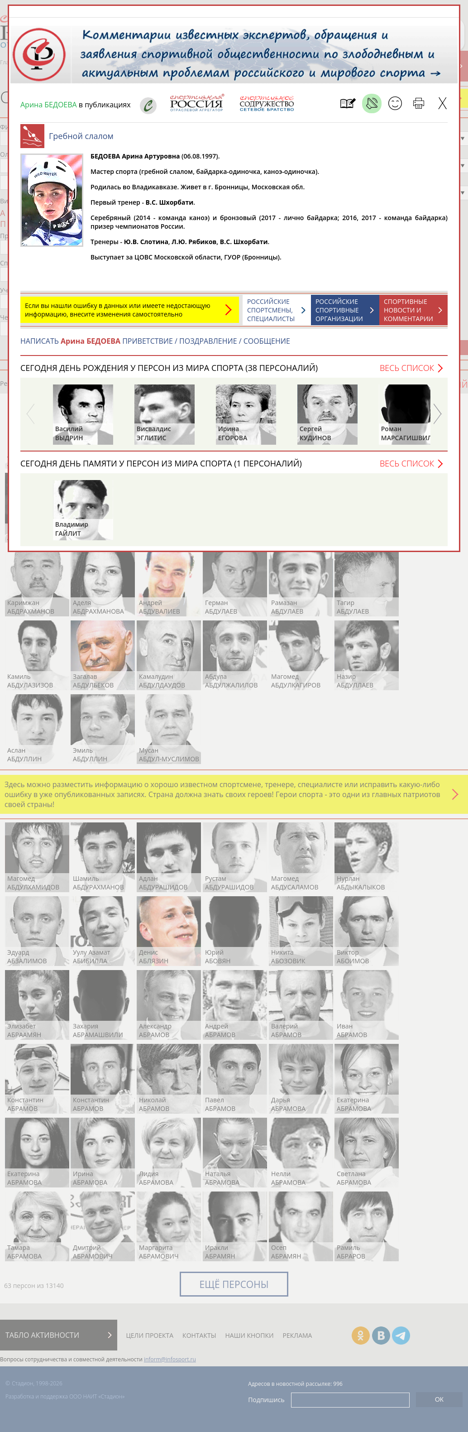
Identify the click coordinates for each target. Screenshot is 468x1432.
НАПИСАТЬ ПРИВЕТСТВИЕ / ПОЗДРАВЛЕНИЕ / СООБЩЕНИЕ (155, 341)
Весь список (407, 367)
